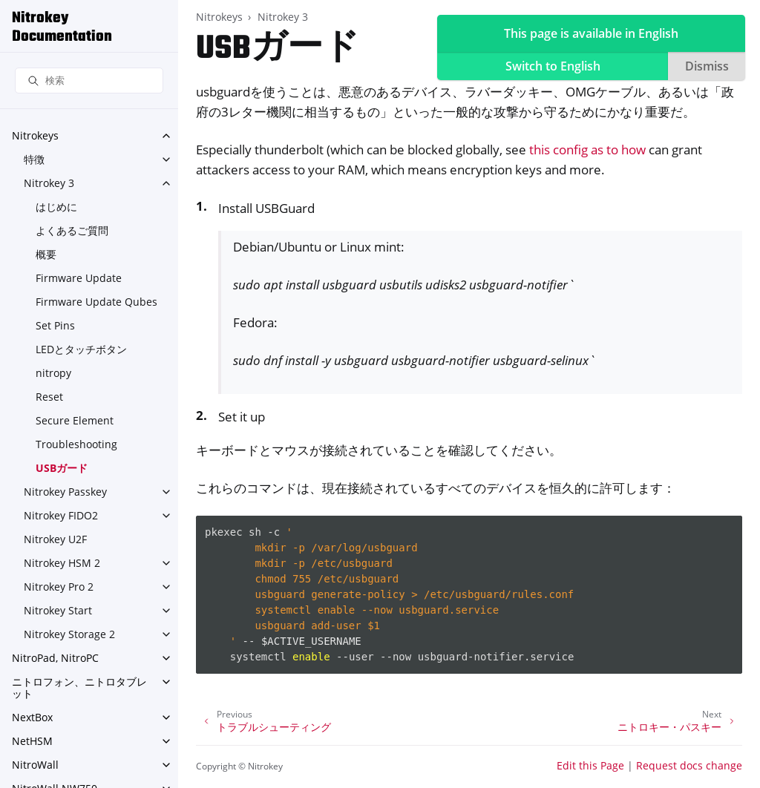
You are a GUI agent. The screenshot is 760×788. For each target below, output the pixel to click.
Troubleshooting (76, 444)
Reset (49, 397)
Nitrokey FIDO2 (61, 515)
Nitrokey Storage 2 (69, 634)
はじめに (56, 207)
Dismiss (707, 66)
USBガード (62, 468)
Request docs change (689, 765)
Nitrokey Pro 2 (59, 586)
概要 (46, 254)
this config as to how (587, 149)
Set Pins (55, 325)
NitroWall (35, 765)
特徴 (34, 159)
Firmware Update (79, 278)
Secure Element (75, 420)
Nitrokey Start (58, 610)
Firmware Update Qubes (96, 302)
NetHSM (32, 741)
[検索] (89, 80)
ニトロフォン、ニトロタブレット (79, 687)
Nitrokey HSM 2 (62, 563)
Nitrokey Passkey (65, 492)
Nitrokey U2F (55, 539)
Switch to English (552, 66)
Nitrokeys (35, 135)
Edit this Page (590, 765)
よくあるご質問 (72, 230)
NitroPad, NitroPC (55, 658)
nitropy (53, 373)
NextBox (32, 717)
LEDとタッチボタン (81, 349)
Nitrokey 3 (49, 183)
